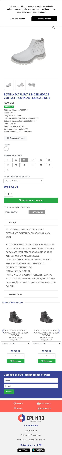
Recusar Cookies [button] (18, 19)
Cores (7, 145)
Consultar (37, 212)
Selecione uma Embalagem (17, 177)
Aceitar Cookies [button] (44, 19)
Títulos (18, 408)
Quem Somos (31, 430)
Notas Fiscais (44, 408)
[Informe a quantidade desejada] (8, 194)
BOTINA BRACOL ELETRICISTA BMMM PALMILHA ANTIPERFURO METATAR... (16, 333)
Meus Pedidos (44, 404)
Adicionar (15, 361)
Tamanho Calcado (13, 156)
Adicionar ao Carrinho (31, 200)
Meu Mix (18, 404)
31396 (26, 129)
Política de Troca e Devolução (31, 439)
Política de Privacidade (31, 435)
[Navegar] (3, 331)
